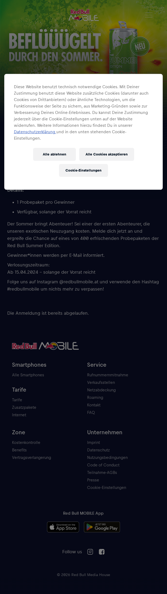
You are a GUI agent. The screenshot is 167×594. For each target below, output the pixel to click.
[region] (83, 132)
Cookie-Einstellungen (83, 170)
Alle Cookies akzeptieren (107, 154)
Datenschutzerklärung (35, 132)
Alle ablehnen (54, 154)
